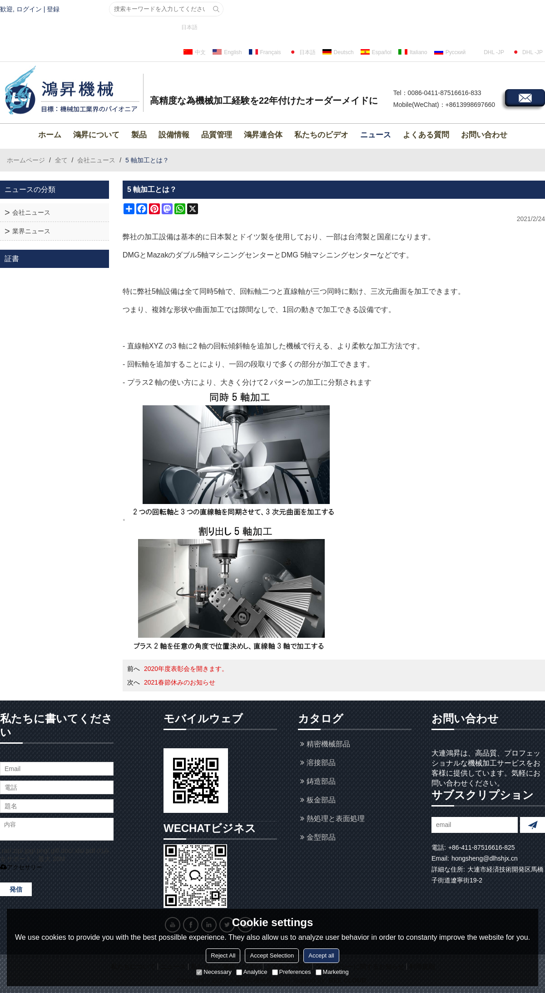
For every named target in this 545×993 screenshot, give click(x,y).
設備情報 (174, 135)
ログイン (29, 9)
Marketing (332, 971)
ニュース (375, 135)
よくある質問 (426, 135)
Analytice (252, 971)
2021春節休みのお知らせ (179, 682)
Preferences (291, 971)
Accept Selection (272, 955)
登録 (53, 9)
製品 (139, 135)
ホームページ (26, 160)
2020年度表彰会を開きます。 (186, 668)
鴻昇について (96, 135)
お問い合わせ (484, 135)
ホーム (49, 135)
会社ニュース (96, 160)
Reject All (223, 955)
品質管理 (216, 135)
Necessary (213, 971)
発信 (16, 889)
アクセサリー (21, 867)
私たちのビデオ (321, 135)
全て (61, 160)
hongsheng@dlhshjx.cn (484, 858)
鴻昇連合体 (263, 135)
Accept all (321, 955)
